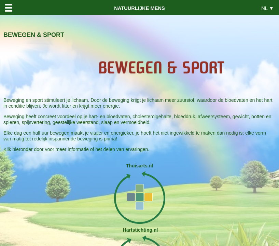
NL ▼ (267, 8)
